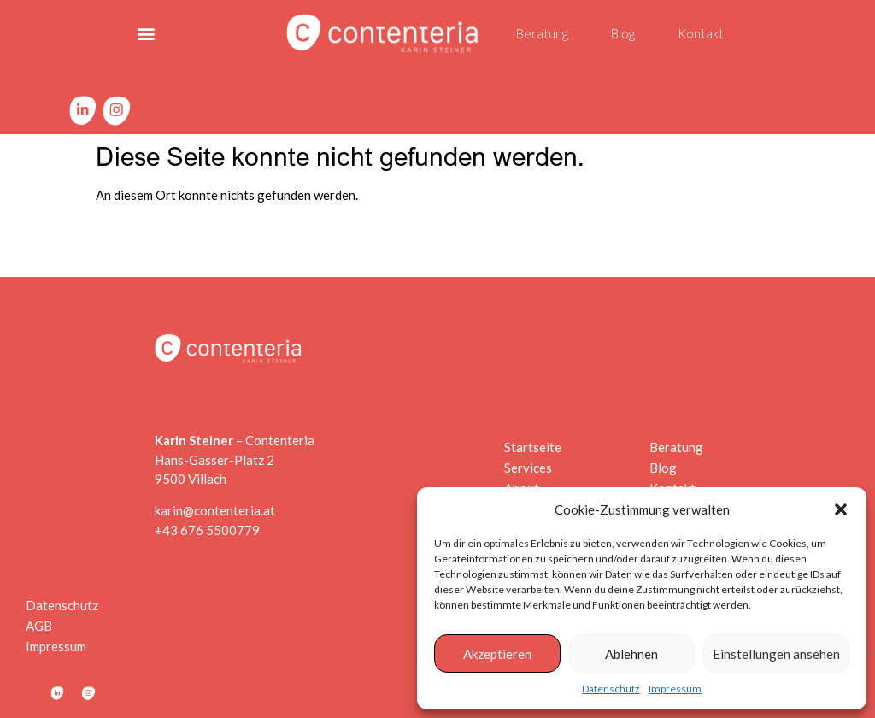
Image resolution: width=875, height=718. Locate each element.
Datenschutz (611, 688)
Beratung (542, 33)
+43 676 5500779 (207, 530)
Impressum (675, 688)
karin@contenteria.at (215, 510)
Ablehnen (631, 654)
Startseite (528, 447)
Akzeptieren (497, 654)
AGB (39, 625)
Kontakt (701, 33)
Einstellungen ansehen (776, 654)
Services (528, 467)
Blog (623, 33)
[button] (840, 509)
